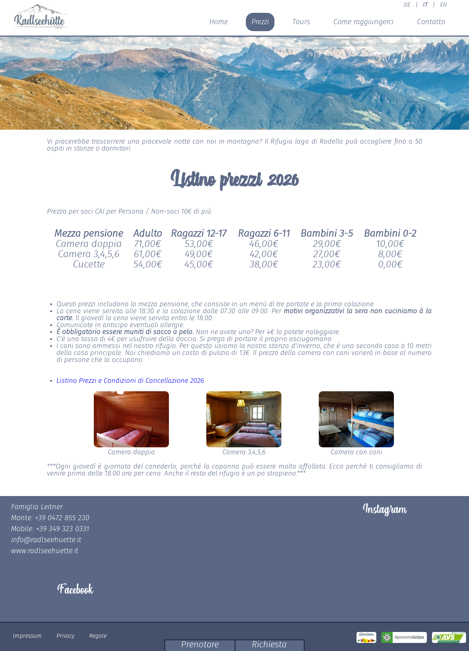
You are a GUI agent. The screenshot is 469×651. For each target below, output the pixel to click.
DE (407, 5)
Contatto (431, 22)
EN (443, 5)
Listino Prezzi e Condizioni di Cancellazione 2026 (130, 380)
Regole (98, 636)
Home (218, 22)
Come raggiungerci (363, 22)
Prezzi (260, 22)
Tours (301, 22)
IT (425, 5)
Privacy (65, 636)
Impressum (27, 636)
